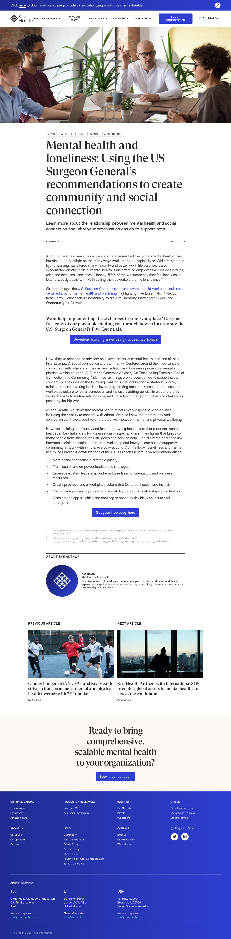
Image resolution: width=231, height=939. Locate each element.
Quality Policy (71, 854)
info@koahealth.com (23, 917)
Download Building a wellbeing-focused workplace (115, 339)
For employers (17, 808)
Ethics (175, 801)
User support (70, 834)
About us (119, 18)
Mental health (57, 134)
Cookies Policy (71, 849)
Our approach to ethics (183, 813)
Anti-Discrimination (74, 839)
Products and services (79, 801)
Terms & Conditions (74, 863)
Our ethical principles (182, 808)
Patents (121, 813)
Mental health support (106, 134)
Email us (121, 834)
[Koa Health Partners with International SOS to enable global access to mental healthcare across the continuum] (160, 666)
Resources (96, 18)
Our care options (45, 18)
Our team (15, 844)
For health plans (18, 817)
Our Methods (124, 808)
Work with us (124, 844)
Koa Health (78, 134)
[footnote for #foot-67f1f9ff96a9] (162, 278)
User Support (143, 18)
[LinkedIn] (185, 836)
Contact (123, 828)
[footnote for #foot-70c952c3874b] (91, 376)
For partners (16, 813)
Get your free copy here (115, 512)
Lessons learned (179, 817)
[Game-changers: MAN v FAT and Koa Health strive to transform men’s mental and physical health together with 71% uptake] (71, 666)
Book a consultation (115, 776)
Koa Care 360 (71, 808)
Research (123, 801)
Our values (16, 834)
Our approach (17, 839)
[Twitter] (174, 836)
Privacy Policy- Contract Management (84, 858)
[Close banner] (218, 5)
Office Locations (126, 839)
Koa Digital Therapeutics (76, 813)
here (22, 5)
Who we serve (74, 18)
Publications (123, 817)
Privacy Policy (71, 844)
